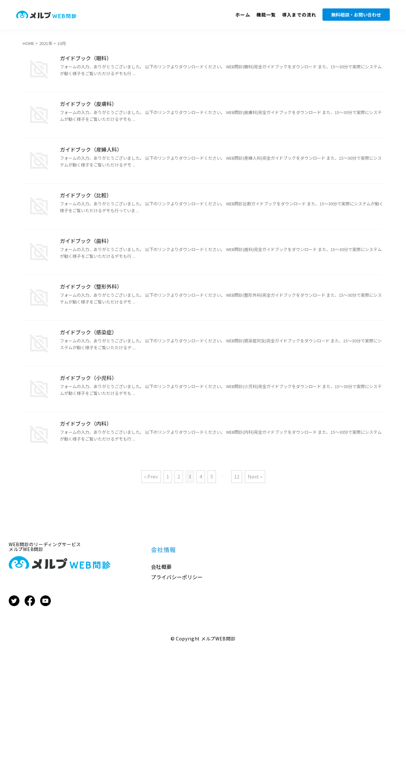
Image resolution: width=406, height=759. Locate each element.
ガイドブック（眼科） (86, 58)
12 (236, 476)
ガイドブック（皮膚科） (88, 104)
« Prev (151, 476)
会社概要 (161, 566)
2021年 (45, 43)
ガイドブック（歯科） (86, 241)
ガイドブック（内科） (86, 423)
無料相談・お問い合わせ (356, 14)
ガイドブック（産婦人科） (91, 149)
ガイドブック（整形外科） (91, 286)
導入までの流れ (299, 14)
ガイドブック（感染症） (88, 332)
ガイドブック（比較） (86, 195)
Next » (255, 476)
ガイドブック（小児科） (88, 378)
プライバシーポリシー (177, 577)
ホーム (242, 14)
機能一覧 (266, 14)
